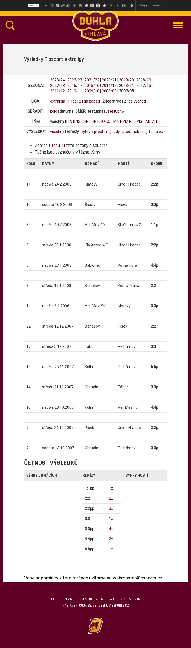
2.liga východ (135, 101)
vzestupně (115, 111)
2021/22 (92, 80)
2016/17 (74, 85)
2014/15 (109, 85)
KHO (101, 121)
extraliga (57, 101)
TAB (147, 121)
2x (111, 498)
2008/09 (109, 91)
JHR (93, 121)
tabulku (58, 146)
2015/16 (92, 85)
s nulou (157, 131)
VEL (154, 121)
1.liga (72, 101)
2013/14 (126, 85)
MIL (116, 121)
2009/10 (92, 91)
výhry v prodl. (92, 131)
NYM (124, 121)
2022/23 (74, 80)
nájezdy (113, 131)
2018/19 (143, 80)
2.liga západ (89, 101)
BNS (76, 121)
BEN (68, 121)
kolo (53, 111)
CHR (85, 121)
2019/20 (126, 80)
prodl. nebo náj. (135, 131)
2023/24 (57, 80)
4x (111, 529)
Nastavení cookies (76, 605)
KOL (109, 121)
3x (111, 508)
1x (111, 488)
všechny (57, 131)
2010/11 (74, 91)
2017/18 (57, 85)
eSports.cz (120, 605)
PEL (132, 121)
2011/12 (57, 91)
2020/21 (109, 80)
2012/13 (143, 85)
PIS (139, 121)
